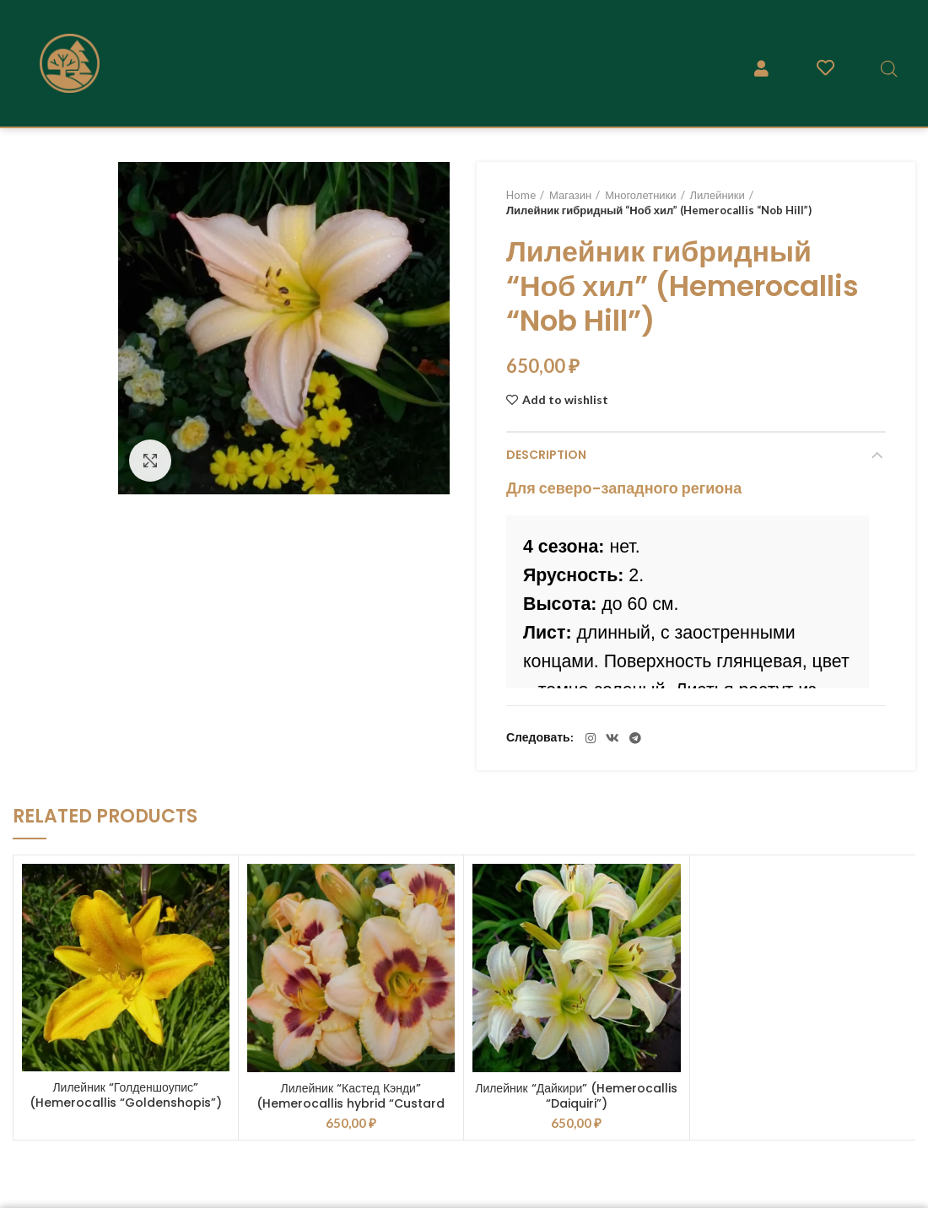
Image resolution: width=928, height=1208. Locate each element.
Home (521, 195)
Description (546, 454)
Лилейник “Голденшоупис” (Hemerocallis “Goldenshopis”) (126, 1095)
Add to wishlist (565, 400)
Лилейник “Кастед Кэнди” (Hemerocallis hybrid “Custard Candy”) (350, 1103)
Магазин (570, 195)
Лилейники (717, 195)
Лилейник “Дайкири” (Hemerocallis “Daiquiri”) (576, 1096)
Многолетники (640, 195)
